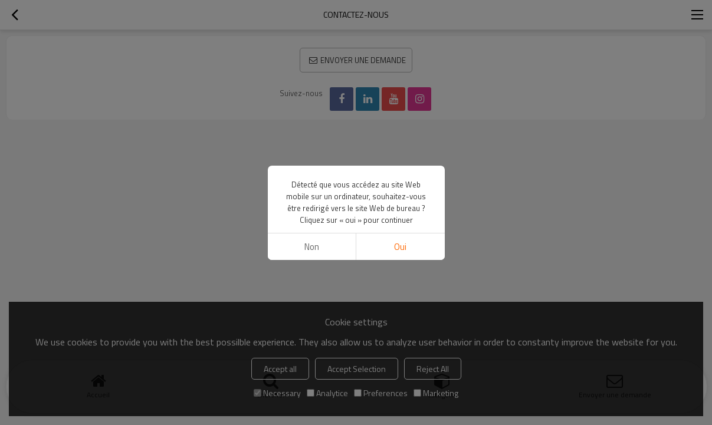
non (311, 246)
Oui (400, 246)
